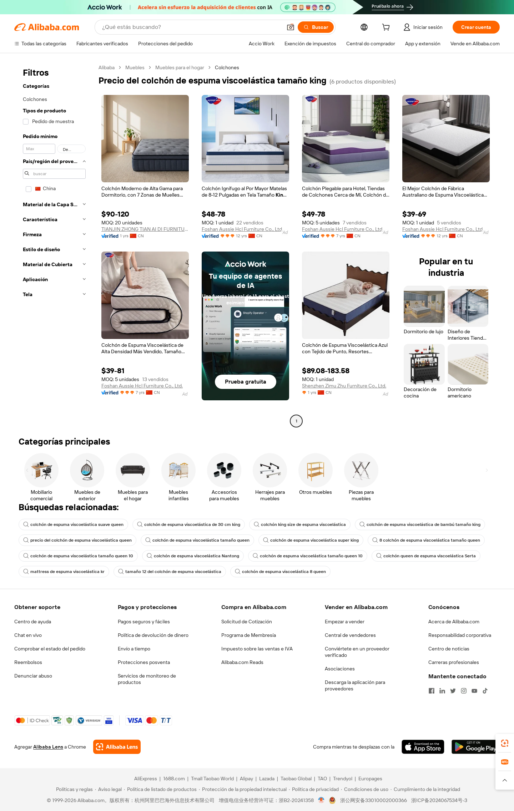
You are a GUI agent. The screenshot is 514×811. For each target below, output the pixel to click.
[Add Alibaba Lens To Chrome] (117, 747)
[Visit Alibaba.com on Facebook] (431, 691)
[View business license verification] (321, 800)
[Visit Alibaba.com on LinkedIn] (442, 691)
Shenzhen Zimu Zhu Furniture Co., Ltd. (344, 386)
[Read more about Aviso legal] (108, 789)
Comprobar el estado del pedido (49, 649)
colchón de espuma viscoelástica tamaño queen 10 (78, 556)
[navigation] (54, 245)
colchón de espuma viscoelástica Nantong (193, 556)
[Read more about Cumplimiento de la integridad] (425, 789)
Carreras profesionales (453, 662)
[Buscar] (316, 27)
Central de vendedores (350, 635)
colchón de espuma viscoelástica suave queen (73, 524)
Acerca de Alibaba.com (453, 621)
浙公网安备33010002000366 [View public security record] (373, 800)
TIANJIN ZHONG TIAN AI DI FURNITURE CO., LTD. (145, 229)
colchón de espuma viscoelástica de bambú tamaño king (419, 524)
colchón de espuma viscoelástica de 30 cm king (188, 524)
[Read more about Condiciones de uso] (364, 789)
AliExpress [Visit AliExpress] (145, 778)
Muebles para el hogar (179, 67)
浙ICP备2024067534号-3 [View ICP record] (439, 800)
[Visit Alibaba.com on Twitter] (453, 691)
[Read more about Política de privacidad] (314, 789)
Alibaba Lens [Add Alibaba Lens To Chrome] (48, 747)
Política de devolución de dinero (153, 635)
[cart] (387, 28)
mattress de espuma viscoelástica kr (64, 571)
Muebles (135, 67)
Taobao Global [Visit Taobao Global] (296, 778)
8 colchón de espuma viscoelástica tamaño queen (426, 540)
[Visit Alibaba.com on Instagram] (463, 691)
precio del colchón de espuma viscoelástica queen (77, 540)
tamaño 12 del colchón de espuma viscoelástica (169, 571)
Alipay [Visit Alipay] (246, 778)
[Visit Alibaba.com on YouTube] (474, 691)
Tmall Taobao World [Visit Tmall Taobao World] (212, 778)
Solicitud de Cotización (246, 621)
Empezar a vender (344, 621)
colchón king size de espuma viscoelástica (300, 524)
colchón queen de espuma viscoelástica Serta (426, 556)
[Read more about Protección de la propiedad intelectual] (243, 789)
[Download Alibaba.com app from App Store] (423, 747)
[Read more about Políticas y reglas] (73, 789)
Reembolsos (28, 662)
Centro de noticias (448, 649)
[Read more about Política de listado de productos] (160, 789)
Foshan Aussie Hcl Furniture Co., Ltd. (242, 229)
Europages (370, 778)
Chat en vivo (28, 635)
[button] (290, 27)
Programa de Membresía (248, 635)
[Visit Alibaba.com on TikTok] (485, 691)
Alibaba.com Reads (242, 662)
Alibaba (107, 67)
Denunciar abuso (33, 676)
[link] (504, 743)
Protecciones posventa (144, 662)
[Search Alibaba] (191, 27)
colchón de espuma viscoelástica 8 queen (280, 571)
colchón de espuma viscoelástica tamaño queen (197, 540)
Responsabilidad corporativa (459, 635)
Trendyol (342, 778)
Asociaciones (340, 668)
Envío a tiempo (134, 649)
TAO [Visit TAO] (322, 778)
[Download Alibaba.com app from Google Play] (476, 747)
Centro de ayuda (32, 621)
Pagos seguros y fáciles (144, 621)
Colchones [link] (227, 67)
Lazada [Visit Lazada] (266, 778)
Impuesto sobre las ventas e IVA (257, 649)
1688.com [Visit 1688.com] (174, 778)
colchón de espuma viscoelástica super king (311, 540)
